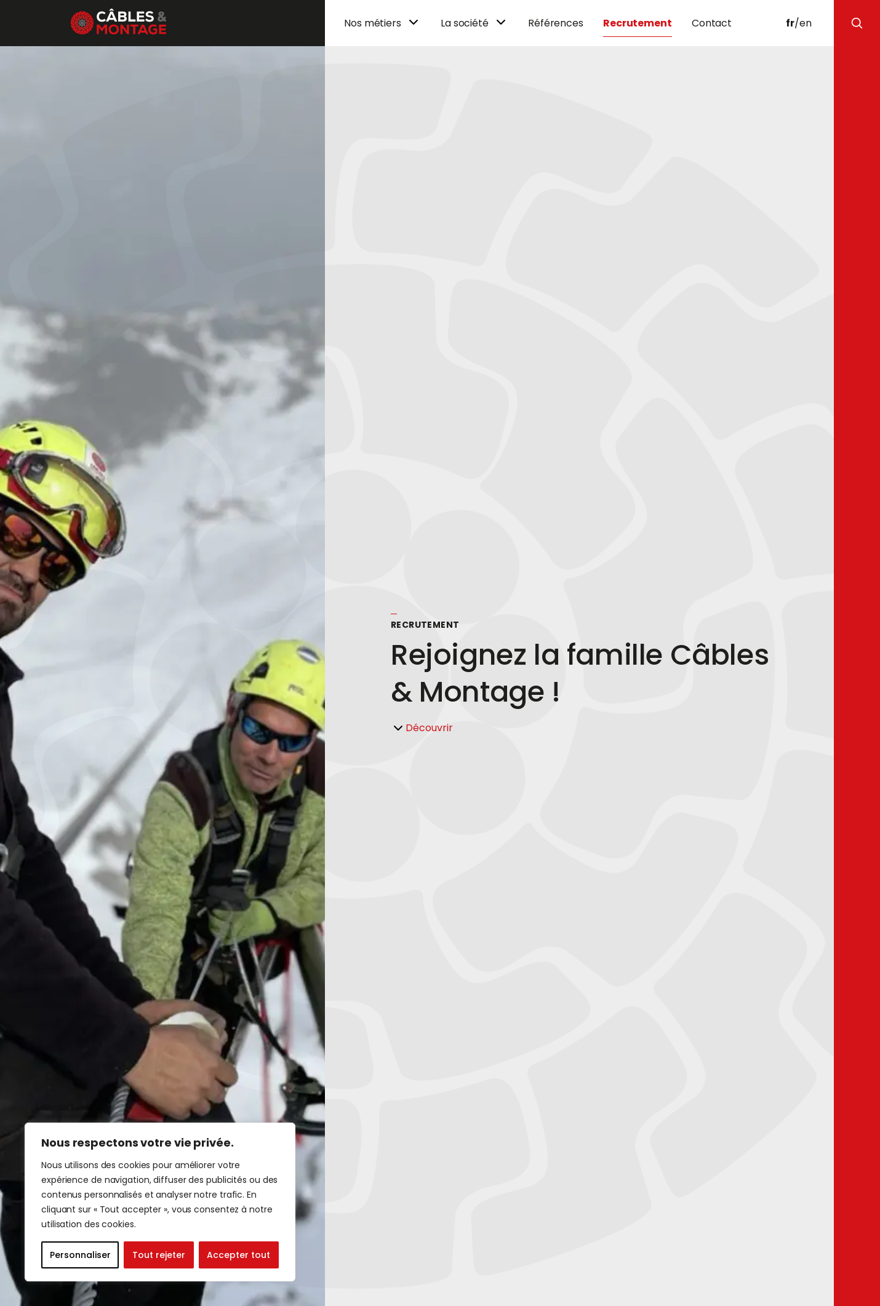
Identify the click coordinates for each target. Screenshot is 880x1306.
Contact (712, 23)
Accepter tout (238, 1255)
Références (555, 23)
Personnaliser (80, 1255)
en (805, 23)
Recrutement (637, 23)
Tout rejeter (158, 1255)
